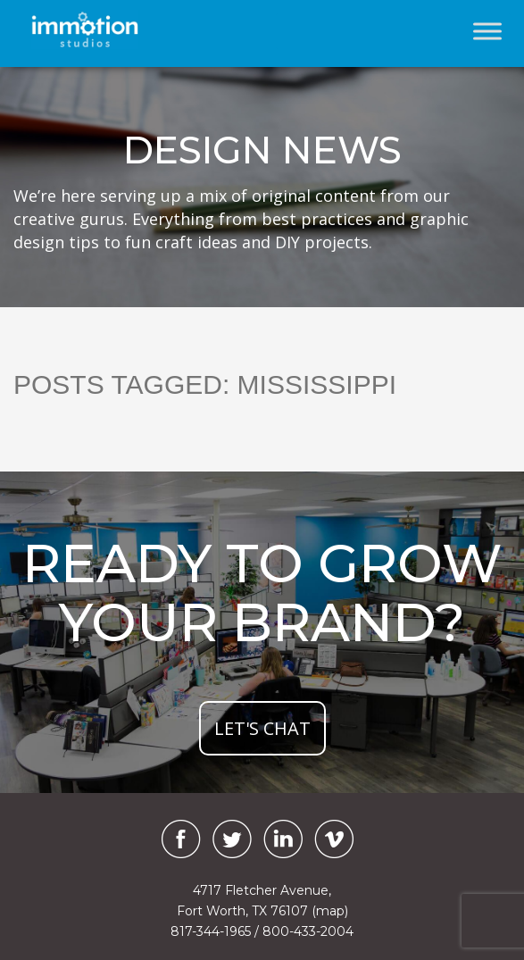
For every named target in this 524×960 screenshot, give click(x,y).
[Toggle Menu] (487, 30)
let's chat (262, 728)
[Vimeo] (333, 839)
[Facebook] (176, 839)
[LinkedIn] (283, 839)
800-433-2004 (307, 931)
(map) (330, 911)
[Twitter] (232, 839)
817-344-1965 (211, 931)
